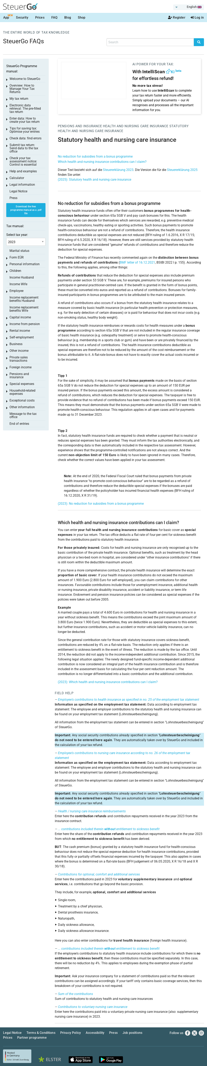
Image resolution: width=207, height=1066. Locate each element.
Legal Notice (18, 191)
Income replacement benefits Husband (24, 299)
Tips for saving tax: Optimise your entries (25, 130)
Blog (67, 17)
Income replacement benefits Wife (24, 309)
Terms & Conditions (40, 1033)
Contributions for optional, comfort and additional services (99, 874)
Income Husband (22, 277)
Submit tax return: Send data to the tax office (24, 148)
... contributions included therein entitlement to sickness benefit (108, 829)
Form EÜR (17, 257)
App (6, 17)
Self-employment (22, 337)
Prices (39, 17)
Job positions (132, 1033)
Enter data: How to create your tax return (25, 120)
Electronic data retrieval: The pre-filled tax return (25, 108)
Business (16, 344)
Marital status (19, 251)
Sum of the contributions (75, 994)
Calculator (17, 178)
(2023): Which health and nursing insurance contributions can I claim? (108, 682)
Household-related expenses (22, 392)
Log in (197, 17)
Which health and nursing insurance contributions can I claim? (102, 162)
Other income (19, 351)
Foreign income (21, 367)
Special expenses (22, 384)
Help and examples (23, 171)
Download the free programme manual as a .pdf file (25, 210)
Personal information (25, 264)
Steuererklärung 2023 (118, 170)
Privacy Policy (70, 1033)
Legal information (22, 184)
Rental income (20, 331)
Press (13, 198)
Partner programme (32, 1038)
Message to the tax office (23, 415)
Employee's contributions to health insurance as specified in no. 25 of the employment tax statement (128, 699)
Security (22, 17)
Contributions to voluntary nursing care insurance (92, 1007)
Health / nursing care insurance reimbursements (92, 811)
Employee (16, 291)
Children (15, 271)
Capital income (20, 317)
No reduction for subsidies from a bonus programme (95, 156)
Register (176, 17)
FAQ (54, 17)
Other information (22, 407)
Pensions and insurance (80, 126)
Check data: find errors (25, 138)
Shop (82, 17)
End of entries (19, 424)
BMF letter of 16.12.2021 (137, 262)
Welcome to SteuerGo (25, 79)
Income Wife (18, 284)
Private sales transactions (19, 358)
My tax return (19, 99)
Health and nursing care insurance (135, 126)
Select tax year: (17, 235)
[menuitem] (188, 7)
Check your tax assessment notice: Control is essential (23, 161)
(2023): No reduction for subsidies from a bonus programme (101, 503)
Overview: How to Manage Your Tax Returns (22, 89)
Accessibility (95, 1033)
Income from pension (25, 324)
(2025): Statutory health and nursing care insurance (94, 179)
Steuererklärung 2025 (182, 170)
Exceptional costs (22, 400)
